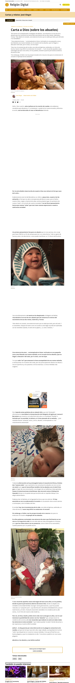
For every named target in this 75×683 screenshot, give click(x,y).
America (36, 9)
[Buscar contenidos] (60, 5)
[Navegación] (6, 9)
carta (14, 658)
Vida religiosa (55, 9)
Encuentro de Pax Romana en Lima (31, 1)
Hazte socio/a (66, 4)
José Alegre (19, 95)
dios (20, 658)
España (22, 9)
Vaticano (29, 9)
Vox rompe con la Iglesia (45, 1)
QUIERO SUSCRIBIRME (37, 651)
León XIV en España (14, 9)
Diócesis (47, 9)
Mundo (41, 9)
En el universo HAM (19, 1)
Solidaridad (64, 9)
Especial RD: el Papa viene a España (24, 20)
